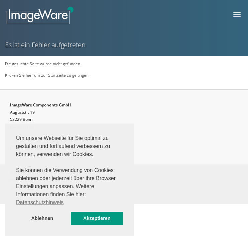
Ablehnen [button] (42, 218)
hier (29, 75)
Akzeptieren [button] (97, 218)
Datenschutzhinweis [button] (40, 202)
